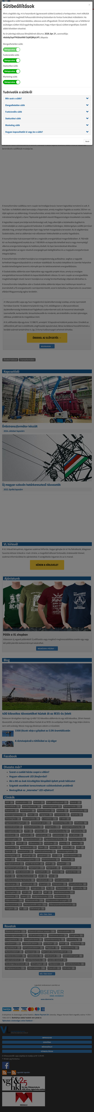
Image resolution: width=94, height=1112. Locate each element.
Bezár (87, 141)
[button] (13, 98)
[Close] (89, 4)
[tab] (47, 98)
